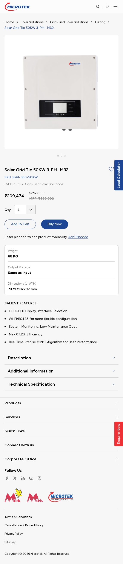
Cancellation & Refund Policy (24, 525)
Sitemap (10, 542)
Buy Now (55, 224)
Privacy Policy (14, 534)
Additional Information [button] (31, 371)
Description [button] (19, 357)
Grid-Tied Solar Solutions (69, 22)
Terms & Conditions (18, 517)
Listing (100, 22)
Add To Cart (20, 224)
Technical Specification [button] (31, 384)
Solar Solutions (32, 22)
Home (9, 22)
